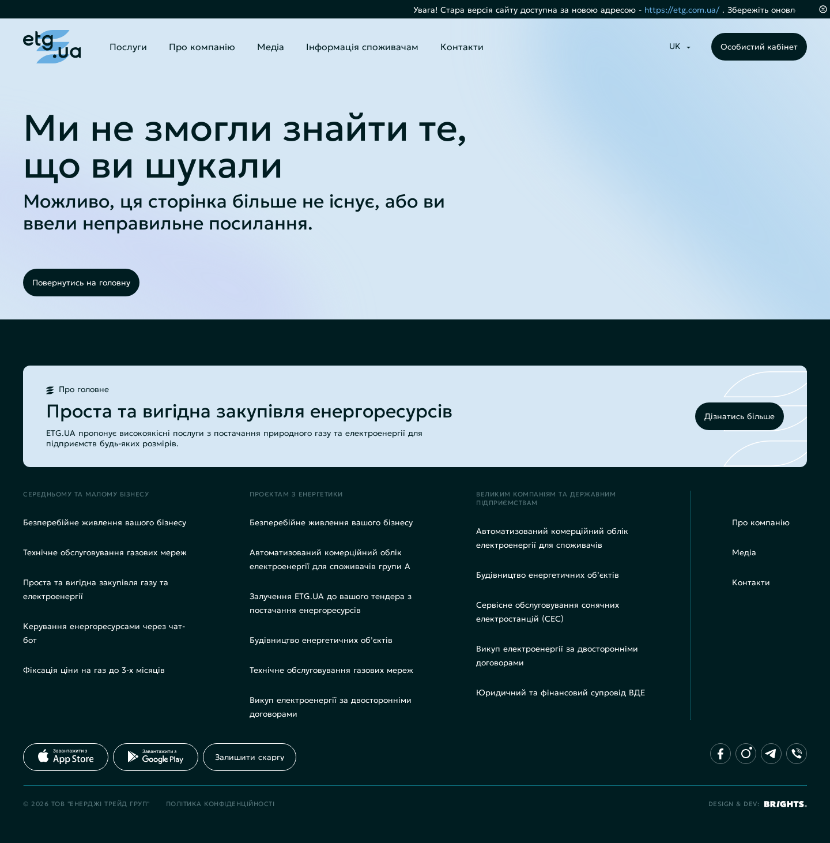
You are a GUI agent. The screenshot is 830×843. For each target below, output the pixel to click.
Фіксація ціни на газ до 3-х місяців (94, 670)
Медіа (270, 46)
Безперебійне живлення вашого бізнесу (104, 522)
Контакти (462, 46)
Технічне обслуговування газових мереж (105, 552)
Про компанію (202, 46)
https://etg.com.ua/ (695, 10)
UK (675, 46)
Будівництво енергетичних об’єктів (321, 640)
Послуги (128, 46)
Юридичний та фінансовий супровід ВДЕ (560, 692)
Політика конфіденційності (220, 804)
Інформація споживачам (362, 46)
